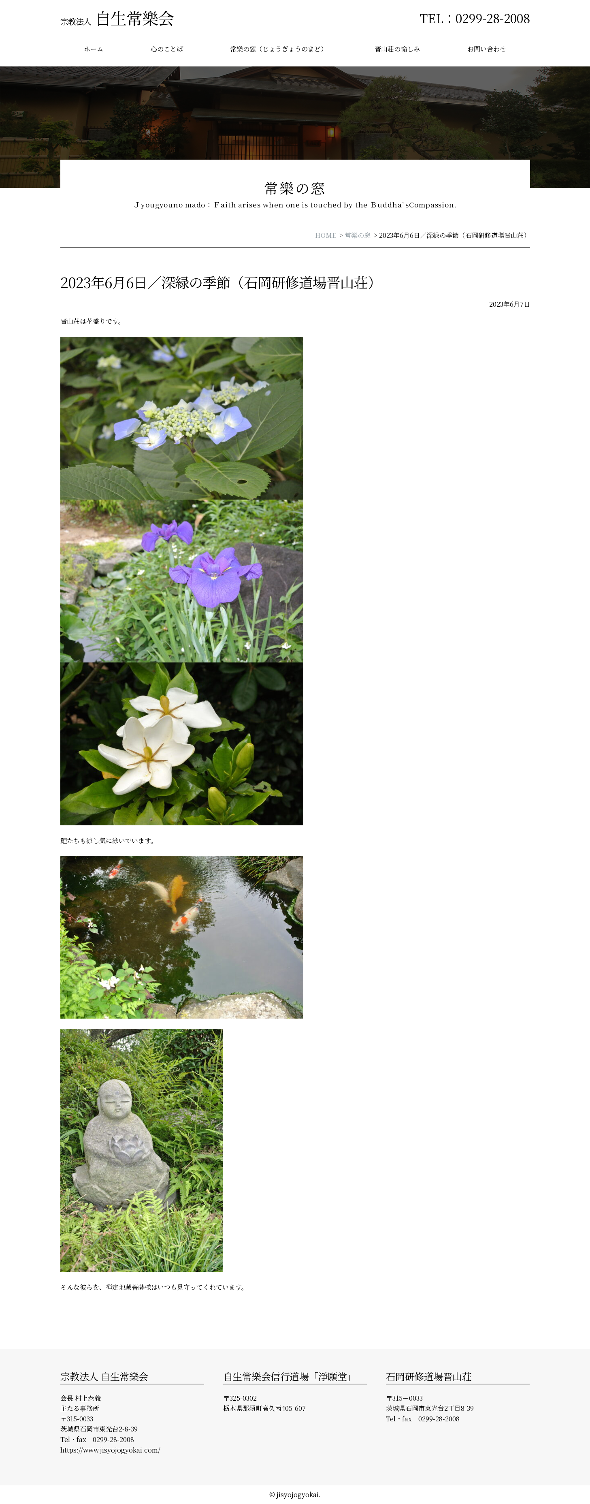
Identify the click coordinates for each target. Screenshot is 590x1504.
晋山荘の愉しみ (397, 48)
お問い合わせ (486, 48)
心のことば (167, 48)
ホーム (93, 48)
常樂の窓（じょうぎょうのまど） (278, 48)
